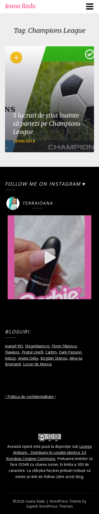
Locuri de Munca (37, 363)
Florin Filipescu (64, 345)
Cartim (51, 352)
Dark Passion (70, 352)
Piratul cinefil (32, 352)
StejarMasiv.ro (37, 345)
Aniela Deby (28, 358)
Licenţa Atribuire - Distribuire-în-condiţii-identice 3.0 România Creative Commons (49, 452)
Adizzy (10, 358)
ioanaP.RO (14, 345)
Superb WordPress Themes (49, 506)
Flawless (12, 352)
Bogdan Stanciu (53, 358)
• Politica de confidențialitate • (30, 396)
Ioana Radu (20, 6)
